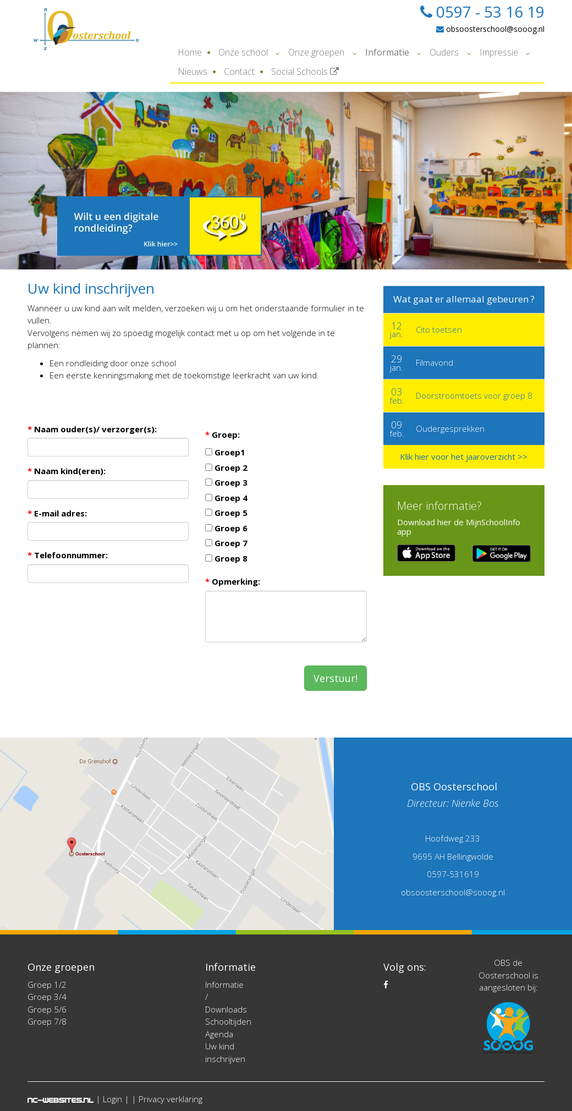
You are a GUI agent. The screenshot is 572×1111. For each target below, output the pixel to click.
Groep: (222, 434)
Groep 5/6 (47, 1009)
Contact (239, 71)
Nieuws (192, 71)
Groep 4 (226, 497)
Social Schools (305, 71)
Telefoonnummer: (68, 554)
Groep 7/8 (47, 1021)
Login (112, 1098)
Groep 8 (226, 558)
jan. (397, 329)
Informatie (387, 52)
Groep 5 (226, 512)
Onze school (243, 52)
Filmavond (434, 362)
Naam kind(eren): (67, 470)
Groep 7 (226, 542)
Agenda (219, 1034)
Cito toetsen (439, 329)
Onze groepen (316, 52)
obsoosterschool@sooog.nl (490, 29)
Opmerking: (232, 581)
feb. (397, 395)
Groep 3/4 (47, 996)
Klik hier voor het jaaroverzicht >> (463, 456)
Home (190, 52)
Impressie (499, 52)
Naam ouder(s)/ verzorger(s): (92, 429)
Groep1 (225, 452)
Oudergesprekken (450, 428)
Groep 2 (226, 467)
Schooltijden (228, 1021)
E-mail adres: (57, 513)
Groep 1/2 (47, 984)
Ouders (444, 52)
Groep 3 (226, 482)
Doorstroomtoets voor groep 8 (474, 395)
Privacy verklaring (170, 1098)
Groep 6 (226, 528)
